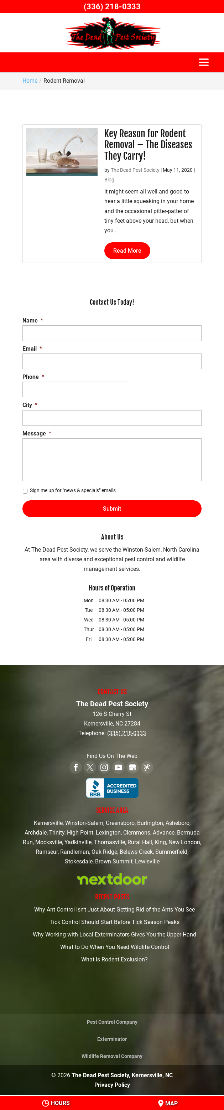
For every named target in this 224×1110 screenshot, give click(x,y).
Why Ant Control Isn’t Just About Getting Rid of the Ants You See (114, 909)
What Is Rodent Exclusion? (114, 959)
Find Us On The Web (112, 756)
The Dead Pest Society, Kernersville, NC (122, 1075)
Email (32, 348)
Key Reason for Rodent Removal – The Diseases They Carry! (148, 144)
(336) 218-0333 (112, 6)
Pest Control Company (112, 1022)
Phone (33, 376)
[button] (204, 66)
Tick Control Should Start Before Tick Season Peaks (114, 922)
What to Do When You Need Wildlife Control (114, 947)
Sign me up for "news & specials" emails (73, 490)
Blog (109, 179)
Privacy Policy (112, 1084)
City (29, 405)
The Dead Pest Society (135, 170)
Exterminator (112, 1039)
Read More (127, 250)
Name (32, 320)
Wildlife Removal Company (112, 1056)
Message (36, 433)
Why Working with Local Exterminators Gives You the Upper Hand (114, 934)
